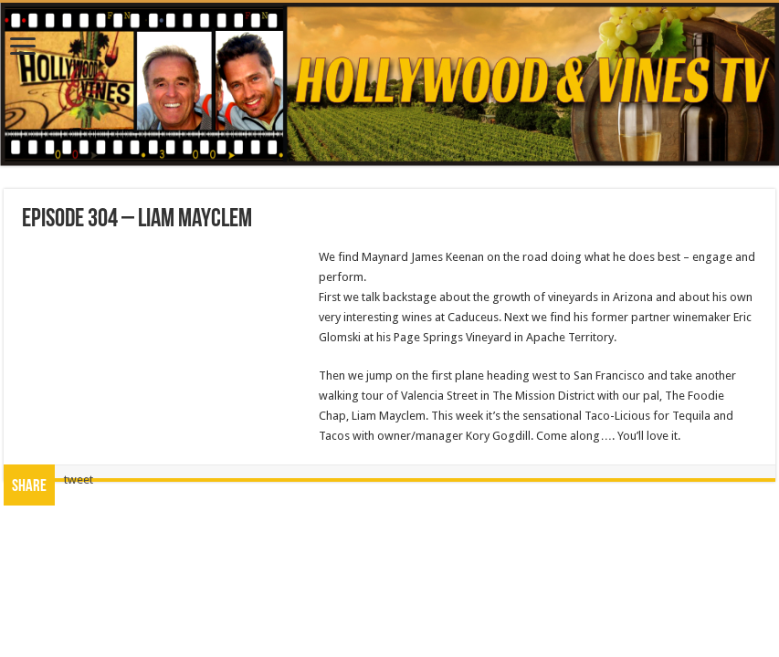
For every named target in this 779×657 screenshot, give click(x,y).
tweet (78, 479)
